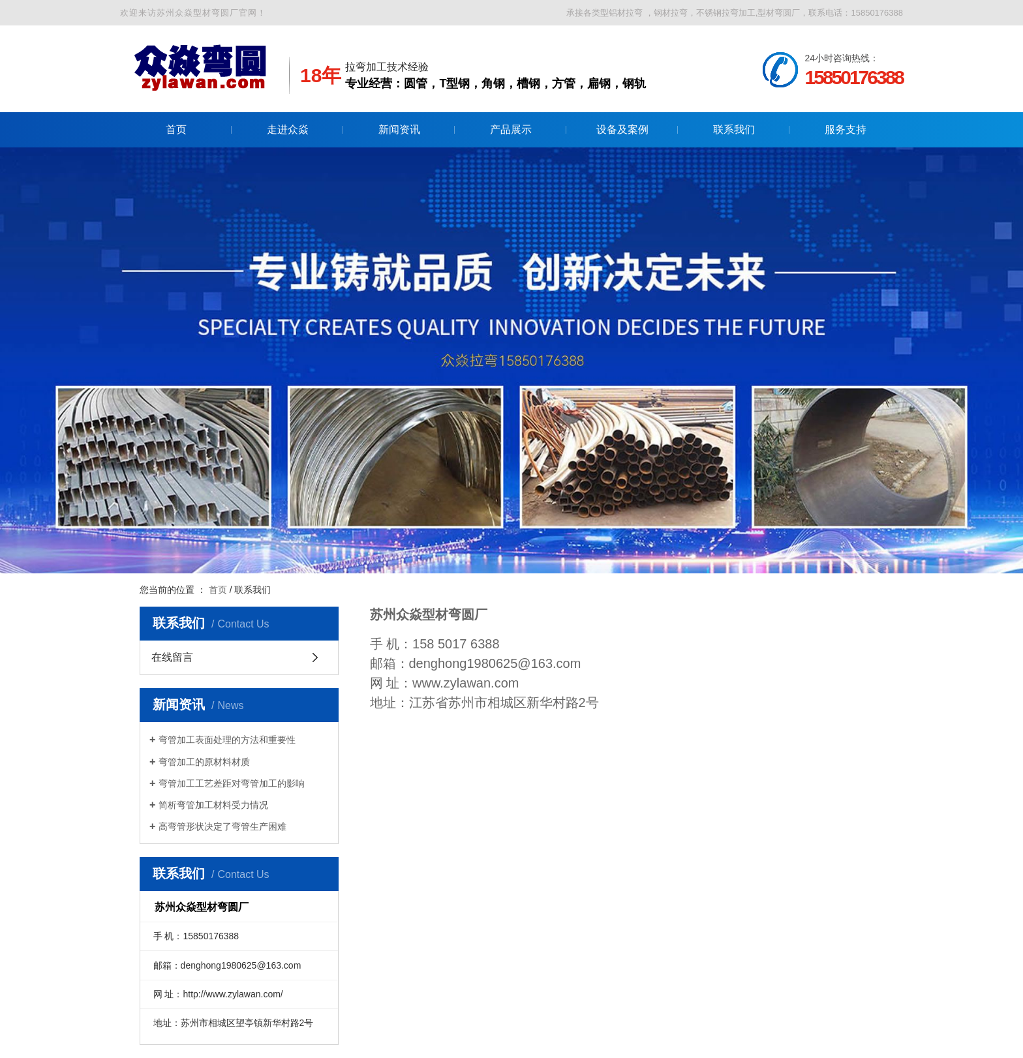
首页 (176, 129)
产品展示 (511, 129)
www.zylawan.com (465, 683)
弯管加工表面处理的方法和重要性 (227, 739)
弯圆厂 (467, 614)
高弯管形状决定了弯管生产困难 (222, 826)
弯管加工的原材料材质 (204, 762)
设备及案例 (622, 129)
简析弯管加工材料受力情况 (213, 805)
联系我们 (734, 129)
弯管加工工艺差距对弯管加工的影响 (232, 783)
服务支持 (845, 129)
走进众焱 (288, 129)
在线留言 (172, 657)
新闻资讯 (399, 129)
